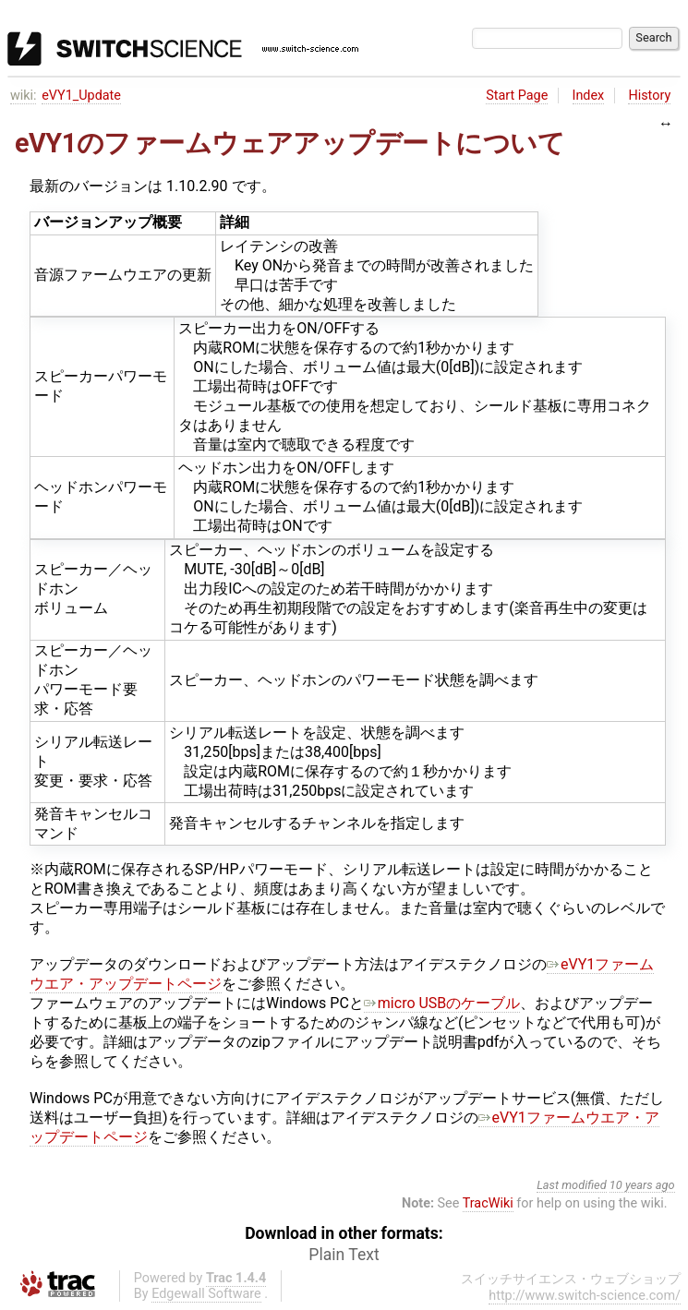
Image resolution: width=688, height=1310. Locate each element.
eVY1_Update (81, 95)
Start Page (517, 95)
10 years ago (642, 1185)
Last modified (572, 1185)
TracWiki (488, 1203)
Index (589, 95)
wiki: (23, 95)
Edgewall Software (206, 1294)
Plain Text (343, 1254)
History (649, 95)
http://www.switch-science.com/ (585, 1296)
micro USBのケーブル (442, 1003)
